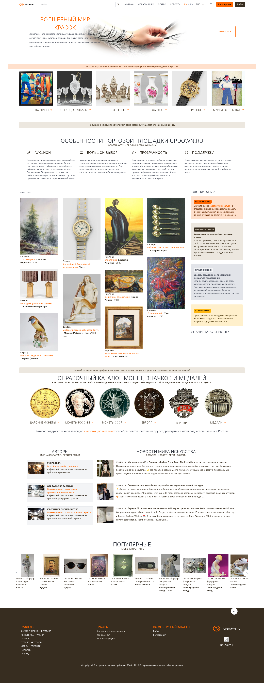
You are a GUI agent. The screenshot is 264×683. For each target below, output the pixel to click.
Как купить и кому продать (111, 631)
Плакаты (26, 650)
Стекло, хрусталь (31, 642)
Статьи (162, 4)
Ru (185, 4)
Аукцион (129, 4)
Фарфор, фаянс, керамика (36, 631)
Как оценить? (103, 635)
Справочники (146, 4)
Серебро (25, 638)
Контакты (226, 645)
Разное (25, 654)
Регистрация (224, 4)
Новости (175, 4)
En (191, 4)
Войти (240, 4)
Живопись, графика (32, 635)
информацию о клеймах (100, 431)
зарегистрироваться (219, 206)
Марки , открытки (31, 646)
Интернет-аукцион (106, 638)
